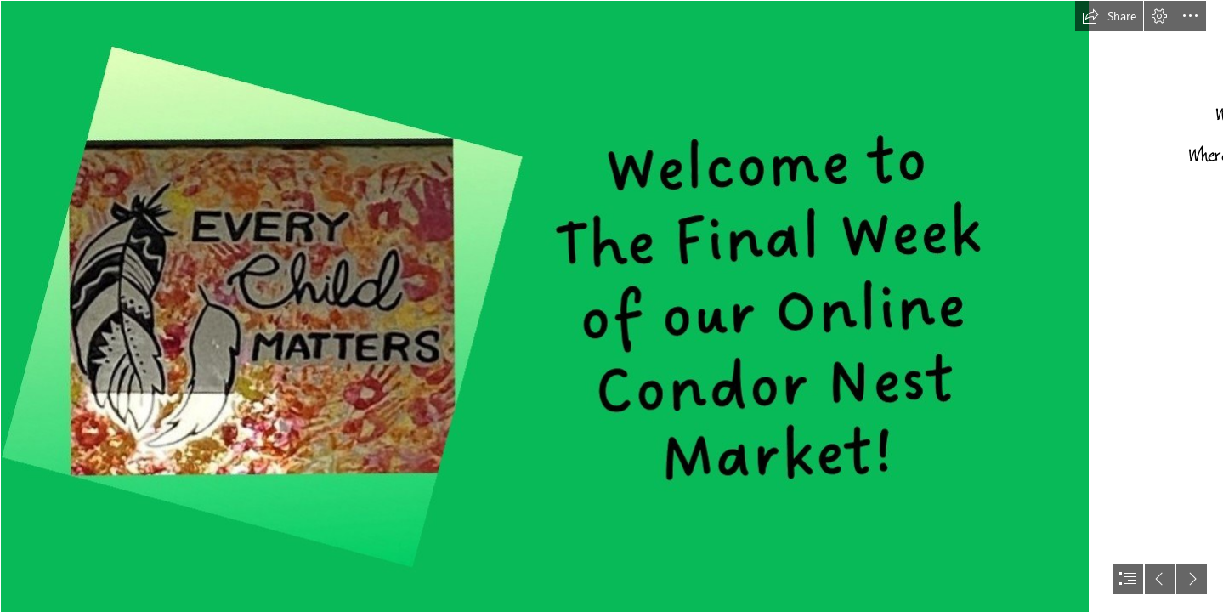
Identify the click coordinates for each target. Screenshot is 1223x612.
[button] (1109, 16)
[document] (611, 306)
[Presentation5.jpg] (544, 306)
